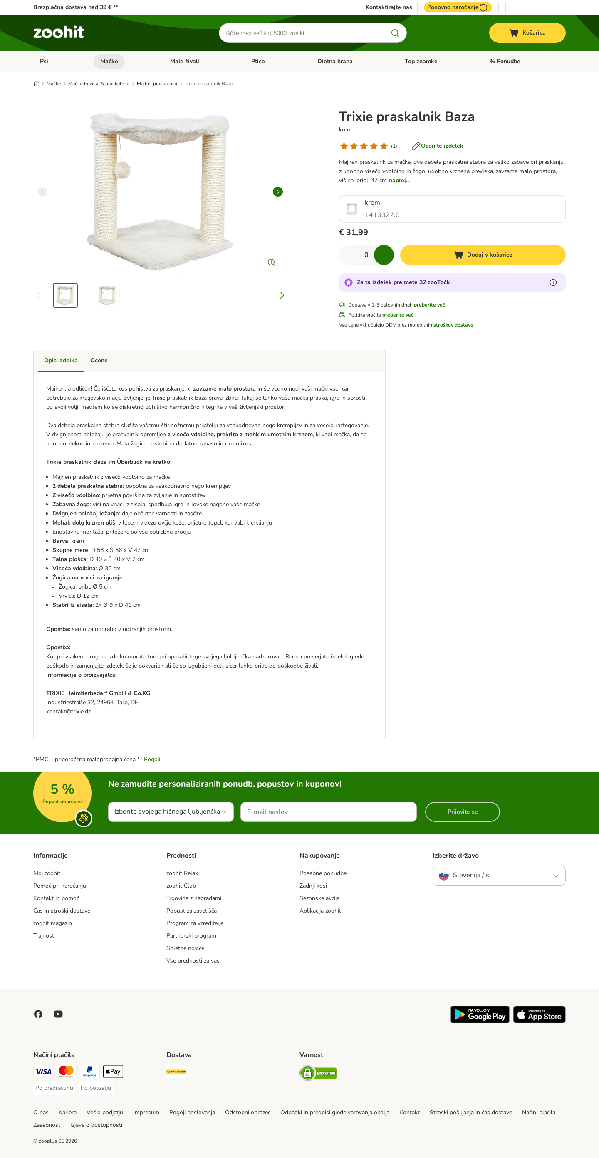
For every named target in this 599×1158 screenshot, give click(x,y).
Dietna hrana (335, 61)
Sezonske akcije (319, 898)
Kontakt (409, 1112)
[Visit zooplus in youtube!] (58, 1014)
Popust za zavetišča (191, 911)
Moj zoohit (46, 873)
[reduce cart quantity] (349, 255)
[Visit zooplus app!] (480, 1021)
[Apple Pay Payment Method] (113, 1073)
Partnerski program (191, 936)
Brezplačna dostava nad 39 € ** (75, 7)
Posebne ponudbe (323, 873)
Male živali (184, 61)
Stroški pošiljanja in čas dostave (471, 1112)
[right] (278, 192)
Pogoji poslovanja (192, 1112)
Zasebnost (46, 1125)
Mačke (109, 61)
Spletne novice (185, 948)
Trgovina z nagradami (193, 898)
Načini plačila (538, 1112)
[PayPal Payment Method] (90, 1073)
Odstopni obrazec (247, 1112)
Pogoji (152, 759)
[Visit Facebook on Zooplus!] (38, 1014)
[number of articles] (366, 255)
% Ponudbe (505, 61)
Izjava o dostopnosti (96, 1125)
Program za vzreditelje (194, 923)
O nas (41, 1112)
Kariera (68, 1112)
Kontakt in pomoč (56, 898)
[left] (42, 192)
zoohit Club (181, 886)
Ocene (99, 360)
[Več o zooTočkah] (553, 282)
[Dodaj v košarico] (483, 255)
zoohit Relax (182, 873)
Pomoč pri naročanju (59, 886)
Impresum (146, 1112)
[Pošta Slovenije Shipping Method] (176, 1073)
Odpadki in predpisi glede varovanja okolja (334, 1112)
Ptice (258, 61)
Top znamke (421, 61)
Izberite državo (456, 855)
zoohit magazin (52, 923)
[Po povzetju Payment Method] (96, 1088)
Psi (44, 61)
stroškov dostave (453, 325)
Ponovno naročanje (458, 7)
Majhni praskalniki (157, 83)
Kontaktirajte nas (389, 7)
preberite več (429, 305)
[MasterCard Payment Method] (67, 1073)
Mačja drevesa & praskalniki (98, 83)
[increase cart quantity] (384, 255)
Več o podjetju (105, 1112)
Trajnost (43, 936)
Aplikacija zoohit (320, 911)
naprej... (399, 180)
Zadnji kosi (313, 886)
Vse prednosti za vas (193, 961)
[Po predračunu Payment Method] (54, 1088)
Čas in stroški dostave (61, 911)
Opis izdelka (61, 360)
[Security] (318, 1074)
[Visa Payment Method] (43, 1073)
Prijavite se (463, 812)
